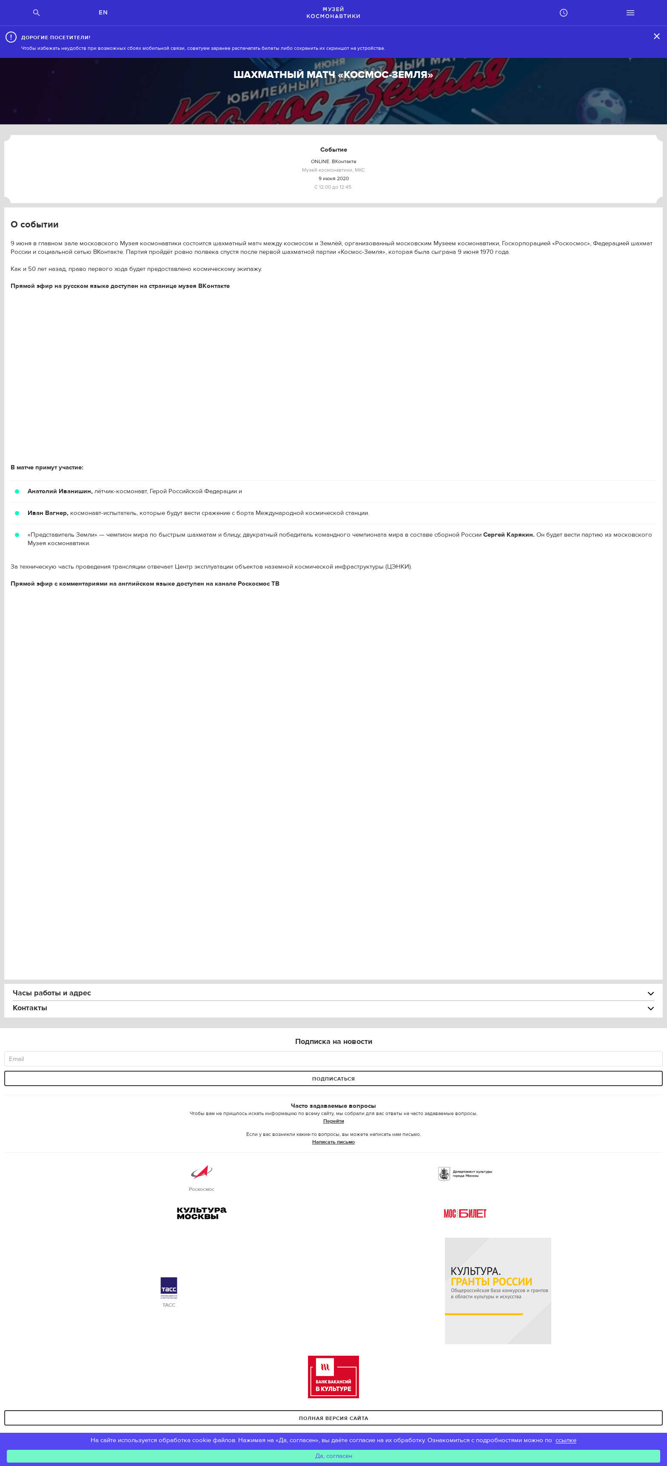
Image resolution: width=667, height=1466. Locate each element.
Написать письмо (333, 1141)
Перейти (333, 1121)
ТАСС (169, 1292)
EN (103, 13)
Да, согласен (333, 1456)
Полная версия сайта (333, 1418)
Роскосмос (201, 1177)
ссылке (566, 1440)
